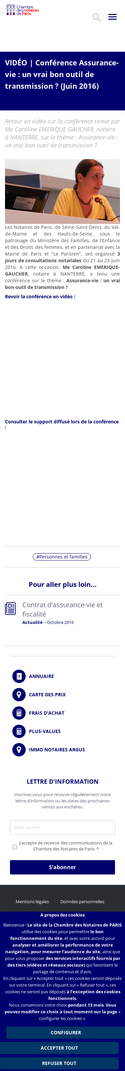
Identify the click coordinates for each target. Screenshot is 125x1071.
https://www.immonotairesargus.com (62, 749)
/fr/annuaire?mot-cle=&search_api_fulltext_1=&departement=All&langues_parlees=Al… (62, 676)
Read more (62, 614)
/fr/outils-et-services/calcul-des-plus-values (62, 731)
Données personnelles (82, 902)
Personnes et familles (63, 557)
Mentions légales (32, 902)
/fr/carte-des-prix (62, 694)
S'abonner (62, 867)
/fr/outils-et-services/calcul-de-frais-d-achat (62, 713)
